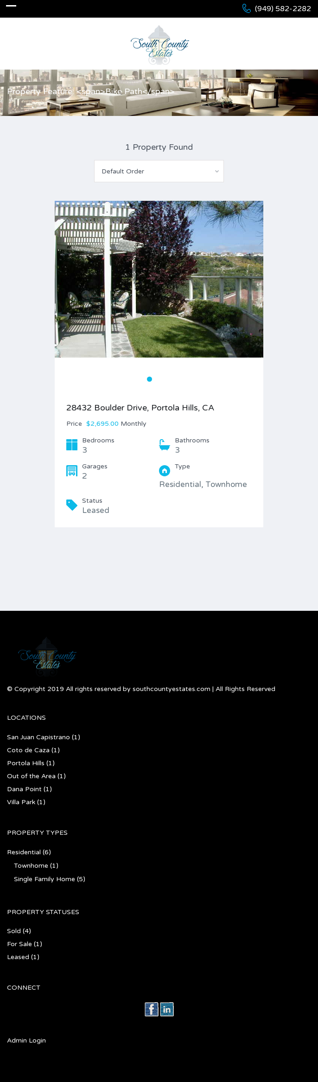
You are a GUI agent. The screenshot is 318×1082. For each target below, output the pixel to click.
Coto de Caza (28, 750)
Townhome (31, 866)
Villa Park (21, 802)
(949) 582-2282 (283, 8)
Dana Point (24, 789)
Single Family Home (44, 879)
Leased (18, 957)
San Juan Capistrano (38, 737)
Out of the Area (31, 776)
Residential (24, 852)
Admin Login (26, 1040)
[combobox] (159, 171)
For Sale (19, 944)
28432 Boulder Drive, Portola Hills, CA (140, 408)
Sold (14, 931)
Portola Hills (26, 763)
